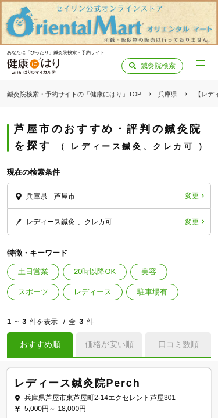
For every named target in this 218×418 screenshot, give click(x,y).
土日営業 (33, 271)
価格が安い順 (109, 344)
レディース (93, 291)
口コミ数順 (178, 344)
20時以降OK (95, 271)
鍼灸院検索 (158, 66)
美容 (148, 271)
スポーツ (33, 291)
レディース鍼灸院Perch (77, 383)
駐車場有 (152, 291)
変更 (192, 195)
